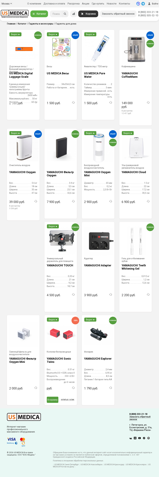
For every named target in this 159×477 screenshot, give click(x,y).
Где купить (98, 3)
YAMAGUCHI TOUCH (60, 265)
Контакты (124, 3)
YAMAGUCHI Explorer (98, 358)
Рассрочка (73, 3)
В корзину (53, 400)
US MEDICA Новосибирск (91, 464)
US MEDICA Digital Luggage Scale (21, 75)
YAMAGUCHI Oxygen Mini (97, 173)
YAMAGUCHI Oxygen (22, 172)
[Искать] (65, 13)
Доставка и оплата (54, 3)
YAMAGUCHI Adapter (97, 265)
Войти (152, 4)
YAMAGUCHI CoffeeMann (130, 75)
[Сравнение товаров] (73, 13)
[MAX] (138, 4)
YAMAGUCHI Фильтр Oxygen (60, 173)
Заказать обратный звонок (118, 13)
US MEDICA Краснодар (114, 464)
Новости (111, 3)
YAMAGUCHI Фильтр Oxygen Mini (22, 360)
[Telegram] (143, 4)
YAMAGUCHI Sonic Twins (59, 360)
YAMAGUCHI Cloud (134, 172)
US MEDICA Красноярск (136, 464)
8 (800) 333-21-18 (148, 12)
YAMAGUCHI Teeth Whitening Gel (134, 267)
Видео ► (15, 34)
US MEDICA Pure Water (94, 75)
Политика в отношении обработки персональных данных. (78, 461)
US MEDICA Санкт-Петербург (66, 464)
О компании (34, 3)
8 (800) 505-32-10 (148, 15)
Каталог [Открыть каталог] (39, 13)
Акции (85, 3)
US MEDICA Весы (58, 73)
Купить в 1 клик (67, 400)
